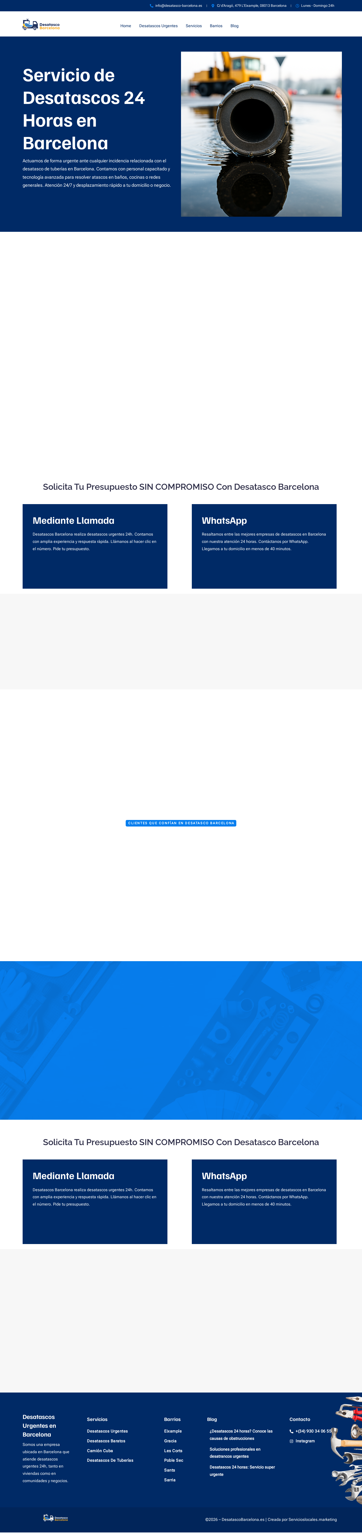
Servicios (194, 25)
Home (125, 25)
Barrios (216, 25)
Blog (235, 25)
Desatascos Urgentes (158, 25)
